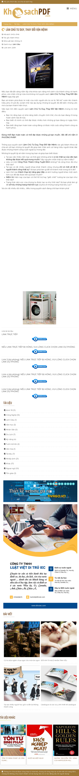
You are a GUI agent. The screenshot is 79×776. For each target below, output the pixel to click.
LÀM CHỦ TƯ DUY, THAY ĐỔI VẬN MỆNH (38, 24)
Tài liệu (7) (9, 454)
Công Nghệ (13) (12, 415)
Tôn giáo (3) (10, 473)
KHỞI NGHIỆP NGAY (36, 758)
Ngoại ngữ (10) (11, 468)
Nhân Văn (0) (11, 430)
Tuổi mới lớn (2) (12, 444)
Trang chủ (7, 24)
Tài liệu (17, 24)
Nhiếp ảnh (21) (11, 459)
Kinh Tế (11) (10, 410)
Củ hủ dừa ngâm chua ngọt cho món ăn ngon (22, 660)
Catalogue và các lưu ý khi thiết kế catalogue (58, 705)
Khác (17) (9, 464)
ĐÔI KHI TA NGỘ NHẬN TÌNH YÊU (54, 660)
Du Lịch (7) (9, 434)
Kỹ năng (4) (10, 439)
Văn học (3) (10, 425)
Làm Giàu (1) (10, 420)
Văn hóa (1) (9, 449)
